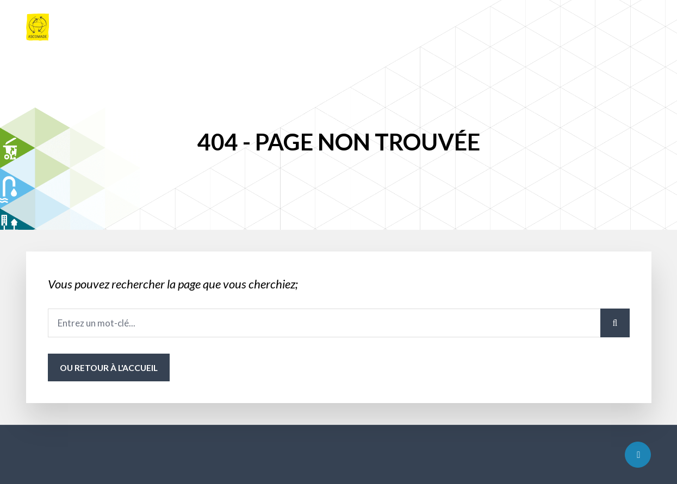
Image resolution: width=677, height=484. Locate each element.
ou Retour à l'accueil (109, 367)
